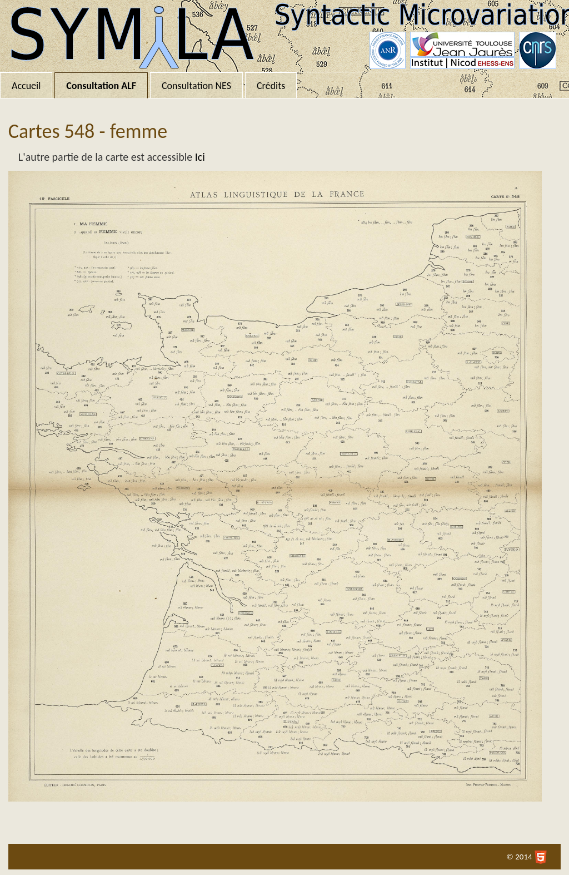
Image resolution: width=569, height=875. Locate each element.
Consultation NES (196, 86)
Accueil (26, 86)
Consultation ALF (101, 86)
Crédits (271, 86)
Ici (200, 157)
